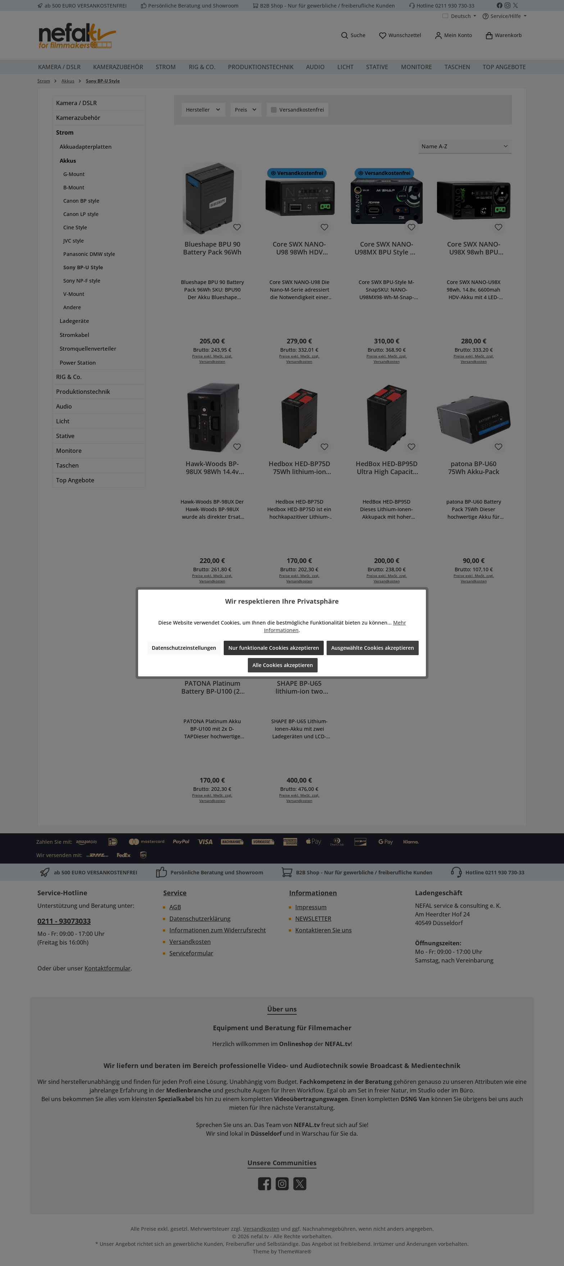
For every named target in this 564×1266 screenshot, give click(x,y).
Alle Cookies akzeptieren (283, 665)
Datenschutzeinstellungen (184, 647)
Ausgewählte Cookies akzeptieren (372, 647)
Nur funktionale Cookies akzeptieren (273, 647)
